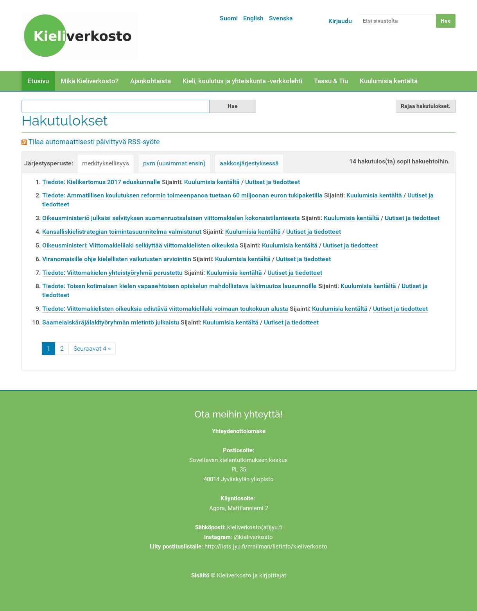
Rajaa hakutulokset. (425, 106)
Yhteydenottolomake (238, 431)
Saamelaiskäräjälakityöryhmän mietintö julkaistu (110, 322)
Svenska (281, 18)
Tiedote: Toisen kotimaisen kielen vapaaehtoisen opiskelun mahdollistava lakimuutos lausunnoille (179, 286)
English (253, 18)
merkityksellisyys (105, 163)
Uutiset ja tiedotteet (272, 182)
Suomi (229, 18)
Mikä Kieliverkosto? (89, 81)
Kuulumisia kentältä (389, 81)
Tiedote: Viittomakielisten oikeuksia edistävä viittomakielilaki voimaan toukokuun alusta (165, 308)
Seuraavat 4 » (92, 348)
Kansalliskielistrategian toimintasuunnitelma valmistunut (121, 231)
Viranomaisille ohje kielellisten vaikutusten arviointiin (116, 259)
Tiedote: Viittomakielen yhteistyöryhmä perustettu (112, 272)
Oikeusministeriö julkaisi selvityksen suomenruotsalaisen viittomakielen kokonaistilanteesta (171, 218)
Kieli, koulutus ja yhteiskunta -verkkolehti (242, 81)
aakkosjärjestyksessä (249, 163)
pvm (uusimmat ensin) (174, 163)
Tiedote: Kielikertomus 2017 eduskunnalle (101, 182)
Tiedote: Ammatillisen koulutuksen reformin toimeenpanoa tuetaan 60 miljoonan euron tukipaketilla (182, 195)
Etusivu (38, 81)
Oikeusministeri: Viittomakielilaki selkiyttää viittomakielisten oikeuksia (140, 245)
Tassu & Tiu (331, 81)
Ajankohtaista (150, 81)
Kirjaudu (340, 21)
